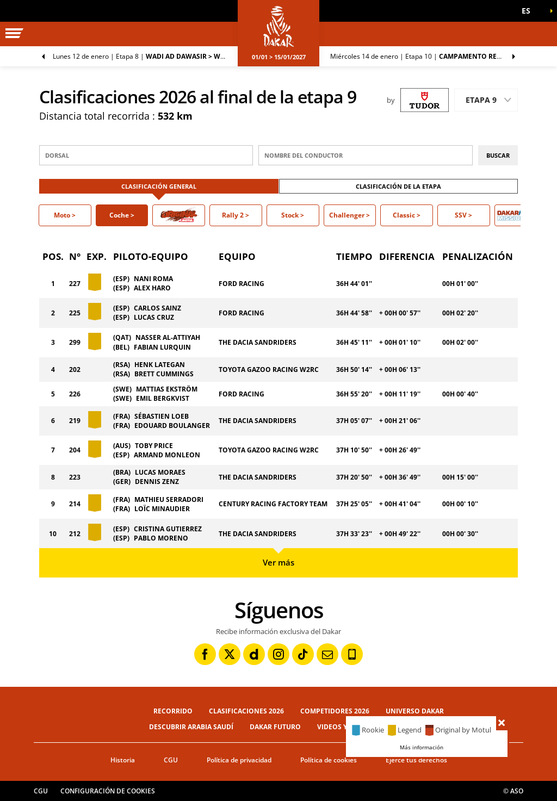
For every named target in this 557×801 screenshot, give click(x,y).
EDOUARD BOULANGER (172, 425)
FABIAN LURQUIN (162, 347)
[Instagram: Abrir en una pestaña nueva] (278, 654)
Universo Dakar (415, 711)
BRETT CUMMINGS (164, 373)
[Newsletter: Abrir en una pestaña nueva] (327, 654)
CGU (171, 760)
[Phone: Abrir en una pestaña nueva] (352, 654)
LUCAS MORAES (160, 472)
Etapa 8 (145, 56)
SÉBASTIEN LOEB (161, 416)
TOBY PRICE (154, 445)
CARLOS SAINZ (157, 308)
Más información (421, 747)
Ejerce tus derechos (416, 760)
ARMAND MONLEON (167, 455)
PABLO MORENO (161, 538)
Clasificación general (158, 186)
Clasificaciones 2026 (246, 711)
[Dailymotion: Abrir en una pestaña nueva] (254, 654)
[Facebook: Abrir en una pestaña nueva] (205, 654)
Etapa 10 (426, 56)
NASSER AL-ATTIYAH (167, 337)
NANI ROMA (153, 278)
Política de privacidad (239, 760)
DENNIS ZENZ (157, 481)
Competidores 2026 (334, 711)
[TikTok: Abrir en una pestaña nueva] (303, 654)
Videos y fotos (344, 726)
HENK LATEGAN (159, 364)
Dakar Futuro (275, 726)
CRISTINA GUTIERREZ (168, 528)
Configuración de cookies (107, 791)
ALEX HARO (152, 288)
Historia (122, 760)
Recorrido (173, 711)
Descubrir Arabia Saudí (191, 726)
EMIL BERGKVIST (162, 398)
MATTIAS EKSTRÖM (166, 389)
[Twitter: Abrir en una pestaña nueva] (229, 654)
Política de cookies (328, 760)
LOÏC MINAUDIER (162, 508)
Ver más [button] (278, 562)
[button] (530, 11)
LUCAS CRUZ (154, 317)
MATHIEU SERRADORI (168, 499)
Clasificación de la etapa (398, 186)
